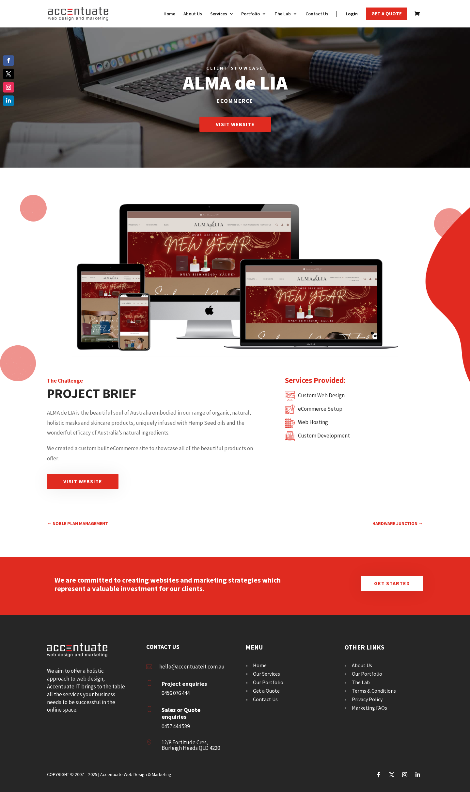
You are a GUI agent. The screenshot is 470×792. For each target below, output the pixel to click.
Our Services (266, 673)
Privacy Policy (367, 699)
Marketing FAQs (369, 707)
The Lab (361, 682)
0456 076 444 (176, 693)
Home (260, 665)
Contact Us (265, 699)
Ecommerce (235, 101)
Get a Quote (266, 690)
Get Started (392, 583)
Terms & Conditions (374, 690)
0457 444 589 (176, 726)
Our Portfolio (268, 682)
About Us (362, 665)
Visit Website (235, 124)
